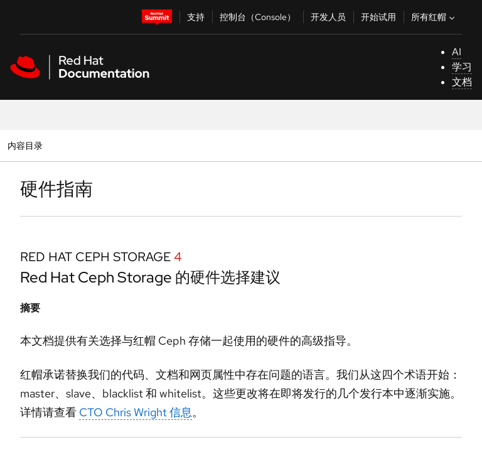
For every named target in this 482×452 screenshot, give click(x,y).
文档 (462, 82)
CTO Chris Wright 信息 (135, 412)
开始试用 (378, 17)
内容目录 (25, 145)
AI (456, 51)
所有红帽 (434, 17)
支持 (196, 17)
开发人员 (328, 17)
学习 (462, 66)
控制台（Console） (258, 17)
